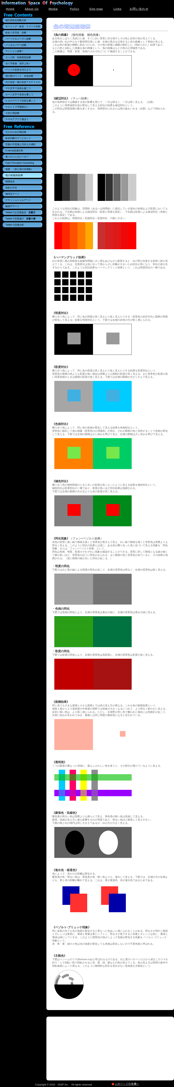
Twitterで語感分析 (14, 225)
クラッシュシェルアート (18, 200)
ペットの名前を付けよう (18, 69)
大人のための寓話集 (15, 132)
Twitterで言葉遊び (20, 218)
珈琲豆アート (12, 194)
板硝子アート (12, 206)
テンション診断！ (14, 51)
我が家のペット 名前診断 (19, 76)
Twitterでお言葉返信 (20, 212)
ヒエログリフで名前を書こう (20, 100)
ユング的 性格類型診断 (18, 57)
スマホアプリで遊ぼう (17, 119)
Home (10, 8)
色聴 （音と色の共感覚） (19, 169)
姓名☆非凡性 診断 (15, 32)
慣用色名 (10, 181)
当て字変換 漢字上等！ (18, 63)
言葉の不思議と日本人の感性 (20, 144)
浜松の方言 (11, 187)
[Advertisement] (110, 143)
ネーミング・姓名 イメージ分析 (22, 26)
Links (117, 8)
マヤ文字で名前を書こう (18, 88)
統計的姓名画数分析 (15, 20)
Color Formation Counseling (19, 163)
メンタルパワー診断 (15, 45)
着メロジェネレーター (17, 156)
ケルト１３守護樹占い (17, 107)
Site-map (96, 8)
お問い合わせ (139, 8)
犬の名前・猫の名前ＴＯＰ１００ (22, 82)
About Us (32, 8)
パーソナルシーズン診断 (18, 39)
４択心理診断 (12, 113)
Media (53, 8)
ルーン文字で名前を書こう (19, 94)
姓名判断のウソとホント (18, 138)
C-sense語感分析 (14, 150)
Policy (74, 8)
